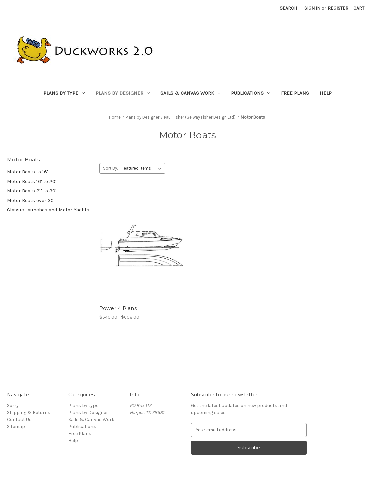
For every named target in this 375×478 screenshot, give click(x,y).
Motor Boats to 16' (27, 172)
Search (288, 8)
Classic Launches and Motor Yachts (48, 210)
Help (326, 93)
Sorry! (13, 405)
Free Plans (295, 93)
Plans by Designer (123, 93)
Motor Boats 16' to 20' (31, 181)
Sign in (312, 8)
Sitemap (16, 426)
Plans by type (64, 93)
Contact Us (19, 419)
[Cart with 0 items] (359, 8)
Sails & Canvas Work (190, 93)
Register (338, 8)
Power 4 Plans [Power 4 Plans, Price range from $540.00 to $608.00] (118, 308)
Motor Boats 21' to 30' (31, 191)
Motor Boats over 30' (31, 200)
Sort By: (110, 168)
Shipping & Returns (28, 412)
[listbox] (143, 168)
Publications (250, 93)
